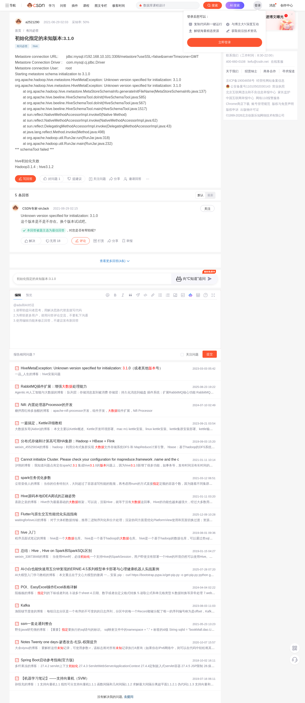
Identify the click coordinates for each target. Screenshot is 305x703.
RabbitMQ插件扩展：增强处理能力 (54, 386)
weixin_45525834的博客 (32, 447)
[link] (18, 30)
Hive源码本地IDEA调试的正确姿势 (48, 496)
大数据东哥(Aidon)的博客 (32, 429)
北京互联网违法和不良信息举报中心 (251, 92)
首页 (18, 30)
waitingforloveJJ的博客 (31, 520)
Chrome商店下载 (238, 104)
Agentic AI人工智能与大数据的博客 (39, 392)
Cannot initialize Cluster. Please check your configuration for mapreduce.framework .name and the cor (101, 459)
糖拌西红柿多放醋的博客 (32, 410)
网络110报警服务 (268, 98)
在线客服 (277, 61)
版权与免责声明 (283, 104)
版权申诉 (232, 109)
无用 (53, 241)
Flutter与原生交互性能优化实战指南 (49, 514)
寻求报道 (288, 71)
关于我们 (232, 71)
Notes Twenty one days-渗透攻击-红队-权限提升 (59, 642)
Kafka (25, 605)
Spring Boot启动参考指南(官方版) (47, 660)
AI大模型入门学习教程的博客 (35, 575)
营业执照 (278, 86)
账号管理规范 (260, 104)
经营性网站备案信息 (270, 80)
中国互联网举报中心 (240, 98)
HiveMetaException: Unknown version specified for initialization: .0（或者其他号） (92, 368)
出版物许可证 (249, 109)
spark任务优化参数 (36, 478)
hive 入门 (28, 532)
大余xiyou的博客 (26, 648)
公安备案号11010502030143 (250, 86)
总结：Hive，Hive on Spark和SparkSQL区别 (56, 551)
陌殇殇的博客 (24, 593)
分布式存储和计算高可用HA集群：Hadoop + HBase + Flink (68, 441)
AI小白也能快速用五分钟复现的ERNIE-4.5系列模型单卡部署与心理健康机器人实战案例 (90, 569)
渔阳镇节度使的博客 (29, 611)
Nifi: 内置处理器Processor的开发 (47, 405)
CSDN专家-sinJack (35, 208)
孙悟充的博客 (24, 684)
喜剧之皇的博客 (26, 502)
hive (35, 46)
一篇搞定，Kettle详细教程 (41, 423)
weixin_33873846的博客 (32, 556)
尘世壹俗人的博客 (27, 483)
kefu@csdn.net (258, 61)
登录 (258, 5)
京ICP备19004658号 (240, 80)
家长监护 (284, 92)
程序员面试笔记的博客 (30, 538)
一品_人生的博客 (27, 374)
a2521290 (32, 22)
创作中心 (286, 5)
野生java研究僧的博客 (30, 629)
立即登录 (224, 42)
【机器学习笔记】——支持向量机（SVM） (55, 678)
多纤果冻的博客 (26, 666)
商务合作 (269, 71)
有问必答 (32, 30)
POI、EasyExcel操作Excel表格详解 (49, 587)
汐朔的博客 (23, 465)
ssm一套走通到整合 (36, 624)
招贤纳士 (251, 71)
